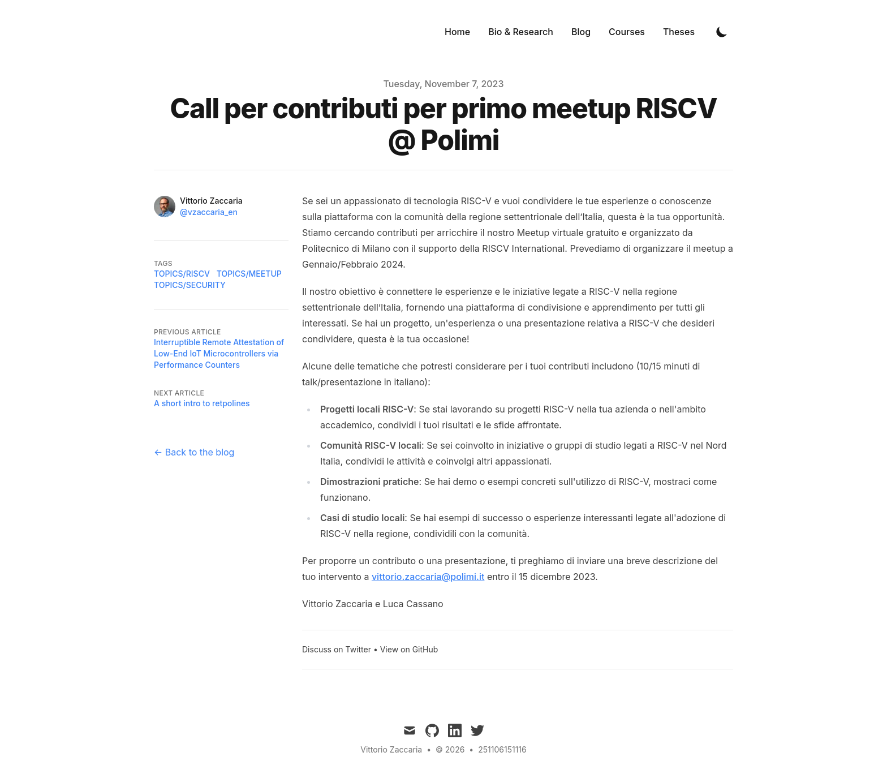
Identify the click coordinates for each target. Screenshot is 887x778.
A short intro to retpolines (202, 403)
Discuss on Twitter (336, 649)
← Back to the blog (194, 452)
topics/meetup (249, 273)
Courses (627, 31)
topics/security (190, 285)
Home (457, 31)
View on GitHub (409, 649)
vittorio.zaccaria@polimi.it (428, 576)
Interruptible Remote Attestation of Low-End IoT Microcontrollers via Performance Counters (219, 353)
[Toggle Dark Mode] (722, 32)
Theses (679, 31)
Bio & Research (520, 31)
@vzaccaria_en (209, 212)
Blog (581, 31)
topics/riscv (182, 273)
